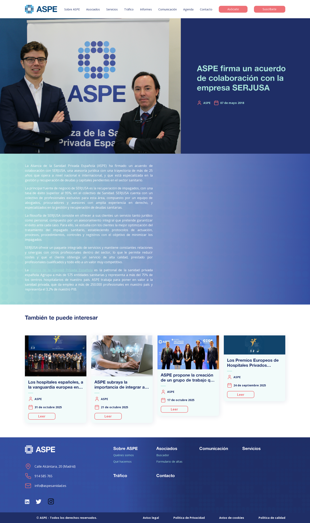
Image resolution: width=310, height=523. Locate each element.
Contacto (206, 9)
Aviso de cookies (231, 518)
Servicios (112, 9)
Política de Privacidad (189, 518)
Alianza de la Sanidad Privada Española (61, 270)
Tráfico (129, 9)
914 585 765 (38, 476)
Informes (146, 9)
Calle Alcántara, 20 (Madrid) (50, 466)
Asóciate (233, 9)
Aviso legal (151, 518)
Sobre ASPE (72, 9)
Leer (41, 416)
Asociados (93, 9)
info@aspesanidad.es (45, 485)
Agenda (188, 9)
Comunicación (167, 9)
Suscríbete (269, 9)
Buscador (162, 455)
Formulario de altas (169, 461)
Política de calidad (272, 518)
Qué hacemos (122, 461)
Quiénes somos (123, 455)
